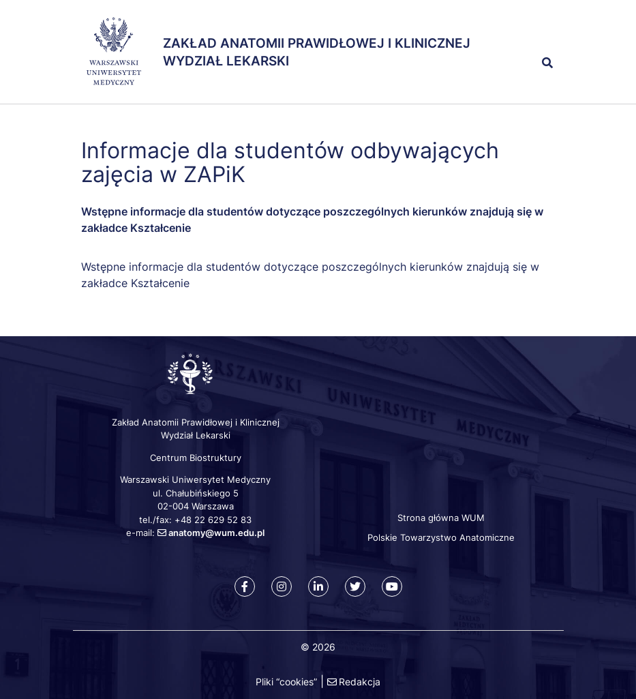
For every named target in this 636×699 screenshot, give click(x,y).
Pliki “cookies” (286, 681)
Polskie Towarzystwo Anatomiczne (441, 537)
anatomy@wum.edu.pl (216, 532)
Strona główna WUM (441, 517)
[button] (523, 33)
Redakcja (359, 681)
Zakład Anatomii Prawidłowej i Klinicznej (316, 43)
